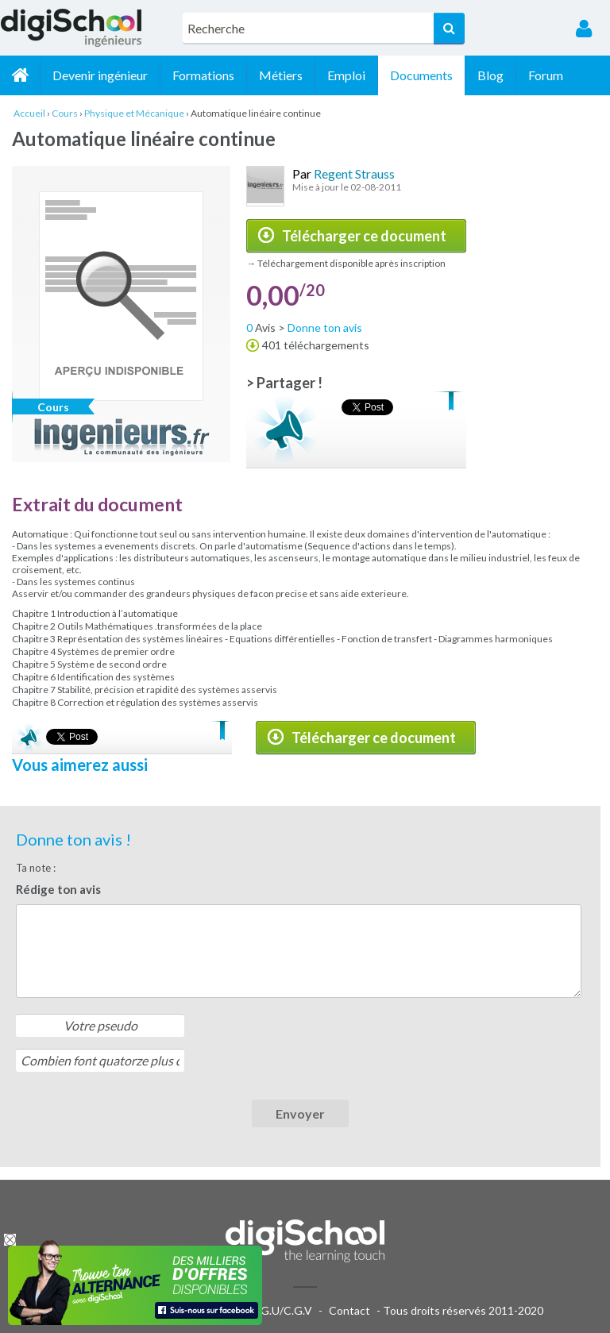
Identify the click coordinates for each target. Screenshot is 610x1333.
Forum (545, 75)
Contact (349, 1310)
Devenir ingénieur (100, 75)
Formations (203, 75)
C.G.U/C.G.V (281, 1310)
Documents (421, 75)
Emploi (346, 75)
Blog (490, 75)
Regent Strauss (354, 173)
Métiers (281, 75)
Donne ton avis (325, 327)
